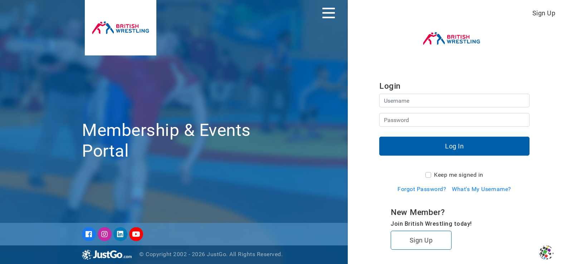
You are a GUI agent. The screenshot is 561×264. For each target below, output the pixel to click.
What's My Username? (481, 189)
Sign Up (544, 13)
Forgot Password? (421, 189)
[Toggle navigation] (328, 12)
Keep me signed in (458, 174)
